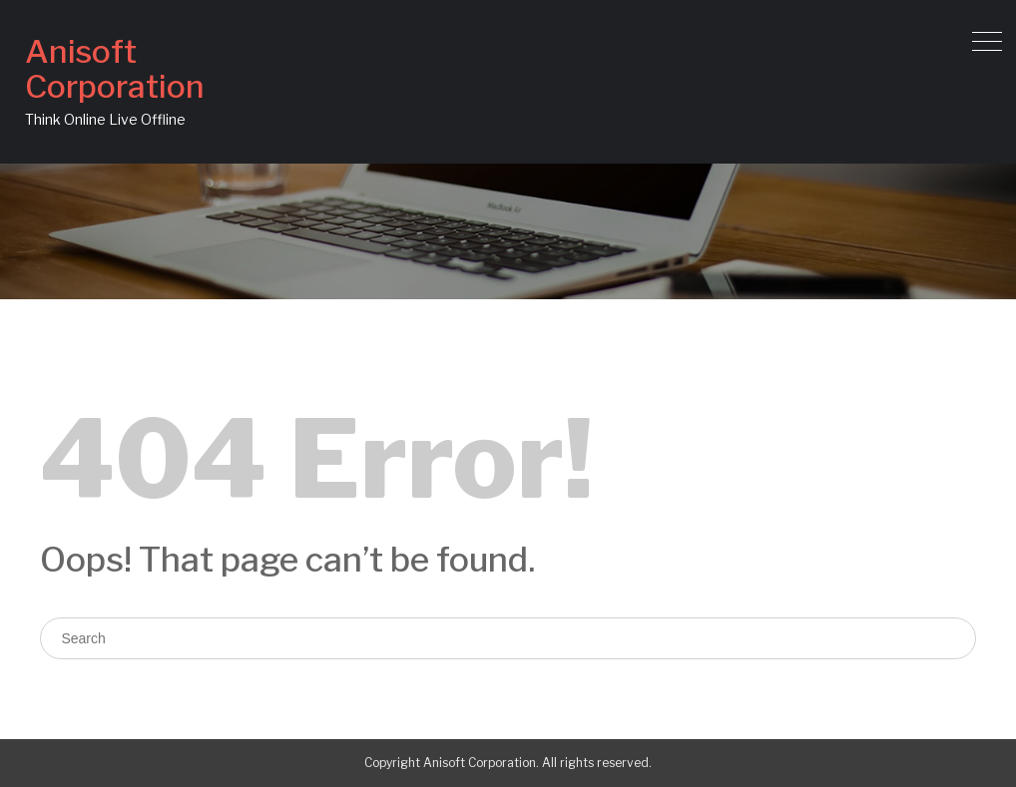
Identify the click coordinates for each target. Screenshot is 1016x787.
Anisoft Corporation (115, 69)
